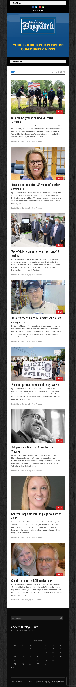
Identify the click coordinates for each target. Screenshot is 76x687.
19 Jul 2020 (24, 141)
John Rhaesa (37, 141)
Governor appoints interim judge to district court (36, 515)
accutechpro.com (57, 682)
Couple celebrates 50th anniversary (31, 580)
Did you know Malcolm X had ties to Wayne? (32, 449)
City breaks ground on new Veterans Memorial (32, 119)
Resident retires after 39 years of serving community (35, 186)
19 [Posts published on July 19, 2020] (61, 657)
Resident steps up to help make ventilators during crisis (36, 319)
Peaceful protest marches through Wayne (35, 384)
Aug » (19, 667)
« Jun (13, 667)
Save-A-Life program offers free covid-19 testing (35, 253)
